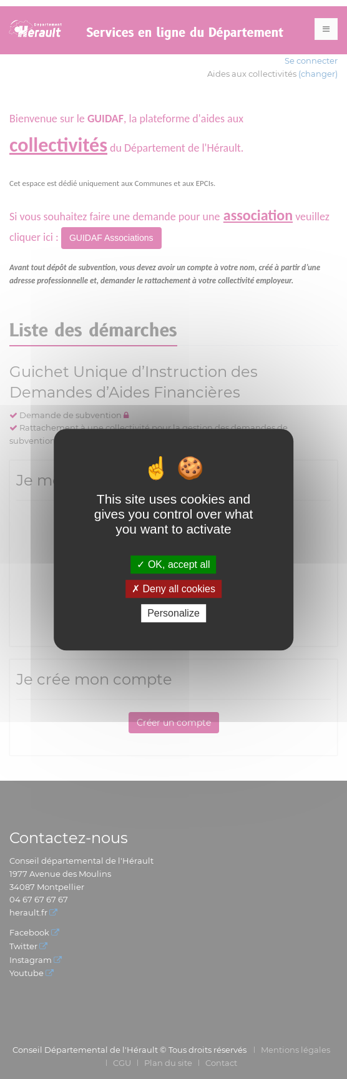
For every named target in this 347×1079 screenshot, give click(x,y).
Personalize (173, 613)
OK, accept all (173, 564)
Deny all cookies (173, 588)
